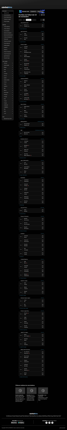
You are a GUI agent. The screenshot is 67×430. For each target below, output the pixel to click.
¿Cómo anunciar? (62, 427)
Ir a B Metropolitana (22, 127)
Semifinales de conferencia (39, 130)
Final (43, 22)
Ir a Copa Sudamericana (23, 28)
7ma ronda (42, 207)
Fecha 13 (42, 104)
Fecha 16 (42, 216)
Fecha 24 (42, 31)
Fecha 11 (42, 177)
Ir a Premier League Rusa (23, 329)
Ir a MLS (20, 136)
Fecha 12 (42, 44)
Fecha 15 (42, 332)
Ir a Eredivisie (21, 256)
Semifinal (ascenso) (41, 121)
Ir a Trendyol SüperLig (22, 278)
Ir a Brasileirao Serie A (22, 157)
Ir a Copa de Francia (22, 213)
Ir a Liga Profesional (22, 41)
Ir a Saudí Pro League (22, 295)
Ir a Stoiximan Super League (23, 308)
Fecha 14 (42, 78)
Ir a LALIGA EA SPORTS (22, 101)
